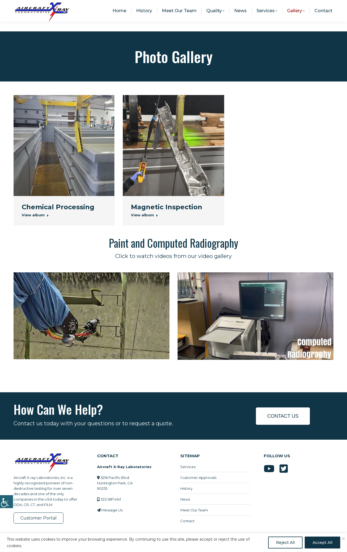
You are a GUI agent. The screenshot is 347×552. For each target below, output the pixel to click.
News (185, 499)
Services (187, 467)
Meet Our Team (194, 510)
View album (35, 215)
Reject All (285, 542)
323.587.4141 (318, 5)
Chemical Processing (58, 207)
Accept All (322, 542)
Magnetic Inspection (166, 207)
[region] (173, 542)
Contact (187, 521)
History (186, 488)
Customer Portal (38, 518)
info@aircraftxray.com (274, 5)
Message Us (112, 510)
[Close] (343, 538)
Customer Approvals (198, 477)
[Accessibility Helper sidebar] (6, 501)
